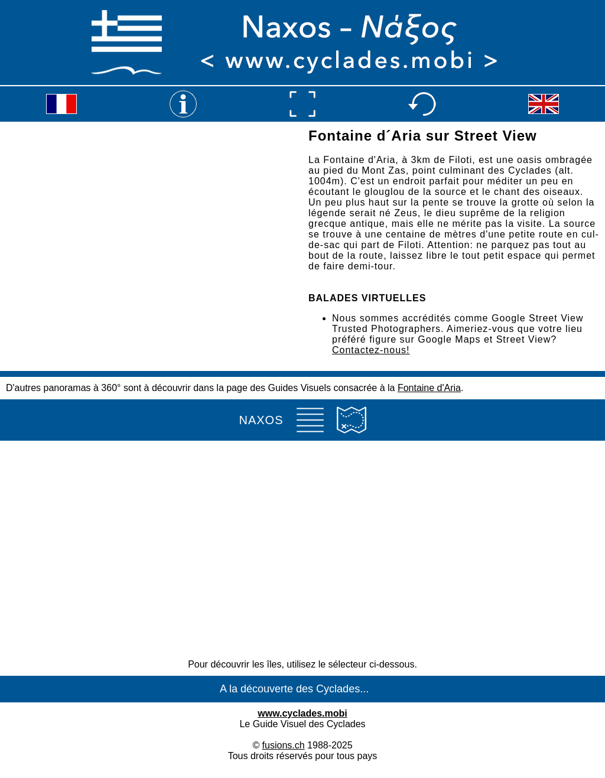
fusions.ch (283, 745)
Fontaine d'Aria (429, 388)
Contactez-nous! (371, 350)
